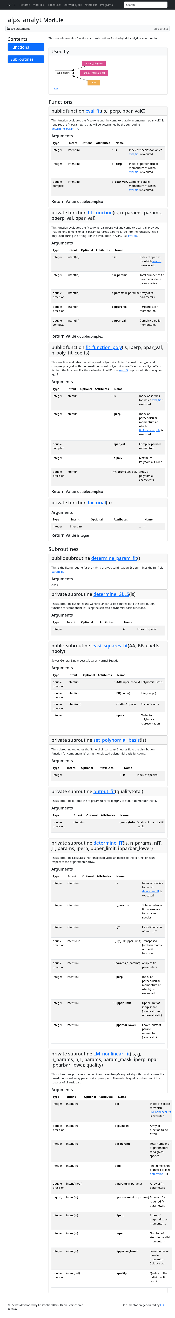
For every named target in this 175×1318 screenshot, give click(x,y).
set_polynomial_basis (116, 740)
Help (56, 89)
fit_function (100, 212)
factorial (97, 502)
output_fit (104, 791)
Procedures (54, 5)
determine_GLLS (111, 594)
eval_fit (93, 111)
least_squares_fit (109, 645)
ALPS (11, 4)
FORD (163, 1305)
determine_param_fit (64, 129)
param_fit (57, 572)
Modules (38, 5)
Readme (24, 5)
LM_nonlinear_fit (111, 1054)
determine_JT (108, 843)
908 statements (20, 29)
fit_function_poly (104, 347)
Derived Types (73, 5)
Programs (106, 5)
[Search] (145, 5)
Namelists (91, 5)
